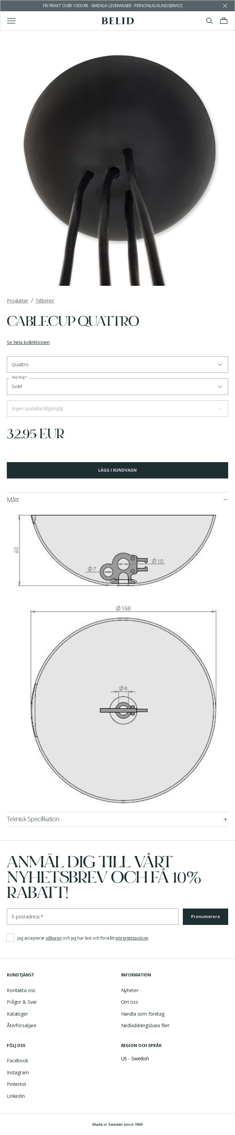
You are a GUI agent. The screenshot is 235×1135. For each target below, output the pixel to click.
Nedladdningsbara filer (145, 1025)
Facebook (17, 1060)
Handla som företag (142, 1014)
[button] (117, 408)
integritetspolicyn (131, 938)
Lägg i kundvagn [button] (117, 470)
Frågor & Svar (22, 1002)
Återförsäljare (21, 1025)
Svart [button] (17, 386)
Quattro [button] (20, 364)
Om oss (129, 1002)
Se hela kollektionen (28, 342)
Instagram (18, 1072)
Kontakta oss (21, 990)
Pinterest (16, 1084)
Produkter (17, 300)
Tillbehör (44, 300)
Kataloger (17, 1014)
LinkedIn (16, 1096)
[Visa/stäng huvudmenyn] (11, 21)
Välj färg (19, 377)
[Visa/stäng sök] (209, 21)
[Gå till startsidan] (117, 20)
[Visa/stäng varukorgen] (224, 21)
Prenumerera (205, 916)
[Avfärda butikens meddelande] (225, 6)
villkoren (54, 938)
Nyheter (129, 990)
